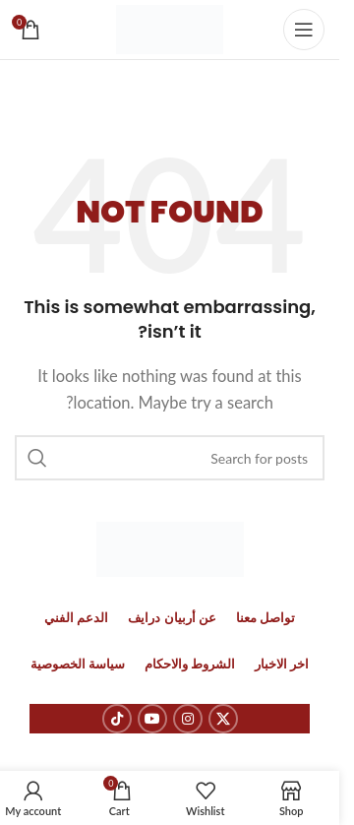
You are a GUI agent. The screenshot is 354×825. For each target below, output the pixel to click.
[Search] (169, 457)
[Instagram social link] (188, 718)
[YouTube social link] (152, 718)
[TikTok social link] (117, 718)
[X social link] (223, 718)
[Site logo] (169, 27)
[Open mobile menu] (303, 29)
